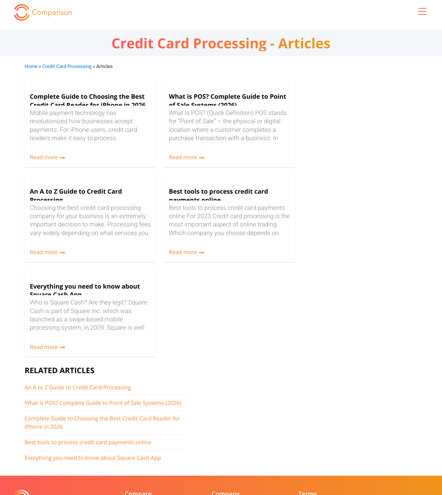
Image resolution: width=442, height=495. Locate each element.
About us (166, 404)
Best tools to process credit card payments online (350, 163)
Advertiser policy (245, 423)
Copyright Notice (174, 432)
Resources (167, 413)
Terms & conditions (248, 404)
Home (30, 65)
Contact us (168, 423)
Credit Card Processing (66, 65)
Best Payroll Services (108, 423)
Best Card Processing (108, 404)
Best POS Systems (105, 413)
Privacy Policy (242, 413)
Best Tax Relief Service (110, 432)
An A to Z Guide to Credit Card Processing (340, 100)
